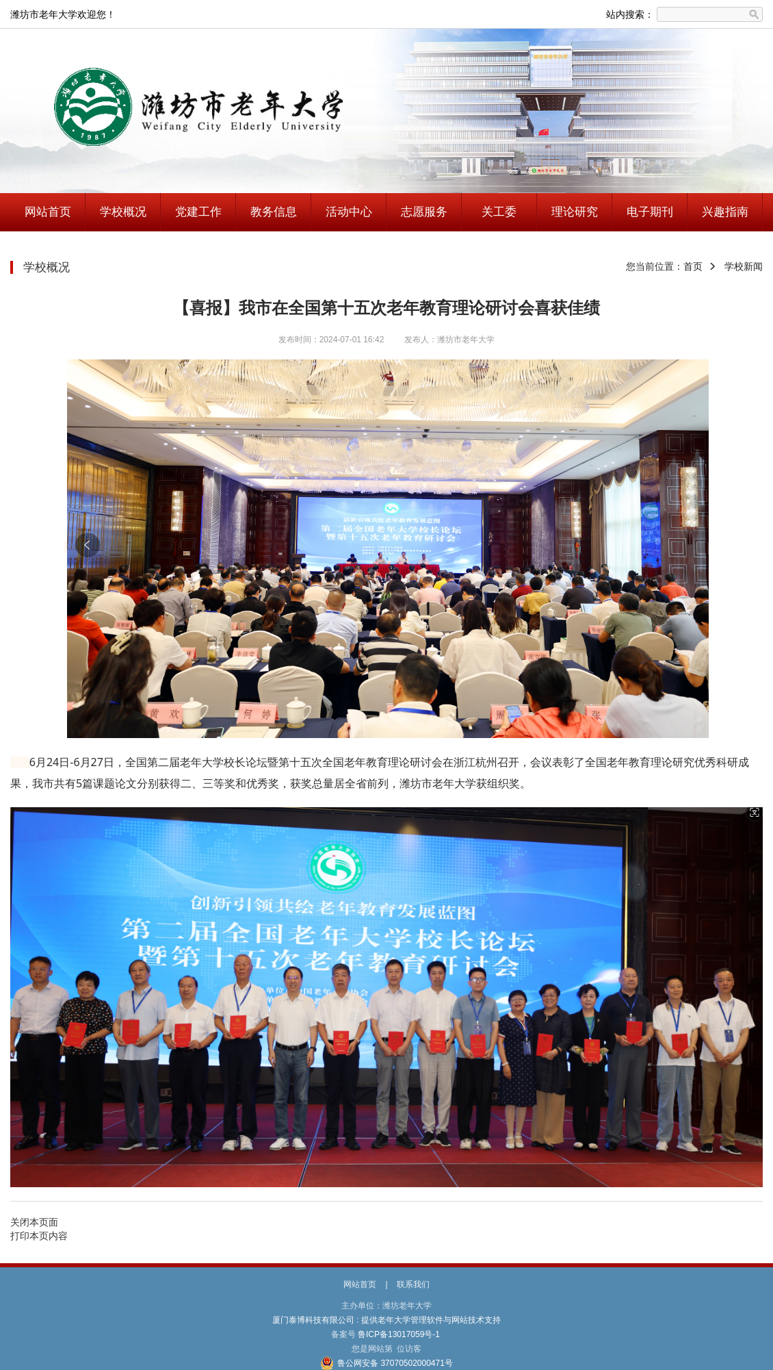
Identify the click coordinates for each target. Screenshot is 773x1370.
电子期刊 (650, 211)
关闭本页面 (34, 1222)
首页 (693, 266)
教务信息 (273, 211)
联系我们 (413, 1284)
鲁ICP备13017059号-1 (399, 1334)
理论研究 (574, 211)
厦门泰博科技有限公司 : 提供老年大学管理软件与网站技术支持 (386, 1320)
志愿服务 (424, 211)
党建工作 (198, 211)
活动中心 (349, 211)
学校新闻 (743, 266)
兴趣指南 (725, 211)
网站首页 (48, 211)
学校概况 (123, 211)
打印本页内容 (39, 1235)
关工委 (499, 211)
